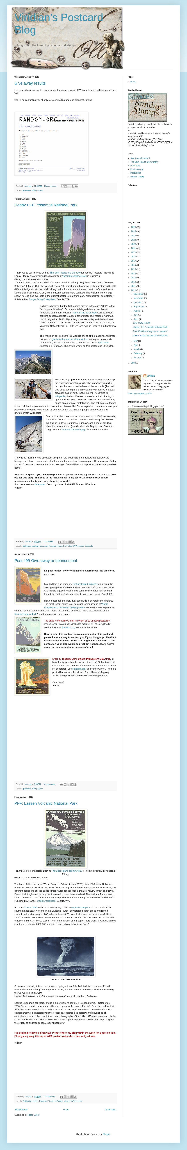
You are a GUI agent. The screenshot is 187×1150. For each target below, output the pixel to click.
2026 (133, 227)
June (136, 319)
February (138, 353)
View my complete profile (140, 393)
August (137, 311)
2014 (133, 273)
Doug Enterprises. (46, 901)
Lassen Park (31, 907)
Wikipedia (60, 396)
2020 (133, 252)
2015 (133, 269)
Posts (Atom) (34, 1115)
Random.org (68, 627)
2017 (133, 261)
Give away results (30, 83)
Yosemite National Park (74, 276)
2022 (133, 244)
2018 (133, 256)
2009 (133, 363)
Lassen (35, 1101)
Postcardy (135, 165)
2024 (133, 235)
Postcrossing (136, 169)
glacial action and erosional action (69, 339)
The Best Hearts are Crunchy (65, 272)
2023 (133, 240)
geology (35, 546)
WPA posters (37, 190)
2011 (133, 286)
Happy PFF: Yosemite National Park (45, 205)
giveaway (27, 190)
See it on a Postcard (140, 158)
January (138, 357)
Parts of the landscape (85, 312)
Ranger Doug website (25, 614)
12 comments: (49, 1096)
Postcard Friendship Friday (60, 546)
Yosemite (89, 546)
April (136, 345)
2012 (133, 282)
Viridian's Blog (137, 176)
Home (66, 1109)
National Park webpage (73, 429)
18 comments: (49, 784)
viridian (151, 376)
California (27, 546)
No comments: (50, 186)
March (137, 349)
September (139, 306)
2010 (133, 290)
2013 (133, 277)
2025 (133, 231)
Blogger (106, 1134)
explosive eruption (80, 907)
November (139, 298)
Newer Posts (21, 1109)
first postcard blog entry (85, 584)
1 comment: (48, 541)
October (138, 302)
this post (40, 484)
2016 (133, 265)
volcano (66, 1101)
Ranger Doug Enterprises (42, 299)
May (136, 341)
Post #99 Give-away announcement (45, 560)
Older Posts (110, 1109)
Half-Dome (103, 342)
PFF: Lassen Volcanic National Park (45, 803)
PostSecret (135, 173)
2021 (133, 248)
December (139, 294)
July (136, 315)
